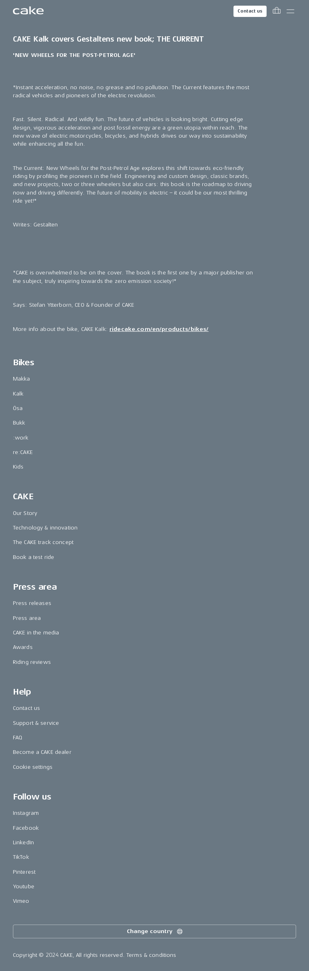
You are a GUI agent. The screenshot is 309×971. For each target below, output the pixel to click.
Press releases (32, 603)
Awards (23, 647)
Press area (27, 618)
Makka (21, 379)
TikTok (21, 857)
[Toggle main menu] (290, 11)
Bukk (19, 423)
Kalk (18, 394)
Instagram (26, 813)
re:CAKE (23, 452)
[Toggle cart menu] (277, 11)
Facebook (26, 828)
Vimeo (21, 901)
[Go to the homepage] (28, 11)
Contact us (250, 11)
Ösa (18, 408)
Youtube (23, 886)
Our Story (25, 513)
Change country (155, 931)
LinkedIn (23, 842)
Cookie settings (33, 767)
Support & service (36, 723)
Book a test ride (33, 557)
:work (21, 438)
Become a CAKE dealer (42, 752)
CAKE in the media (36, 633)
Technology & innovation (45, 528)
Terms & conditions (151, 955)
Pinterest (24, 872)
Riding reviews (32, 662)
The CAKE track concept (43, 542)
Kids (18, 467)
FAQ (17, 738)
